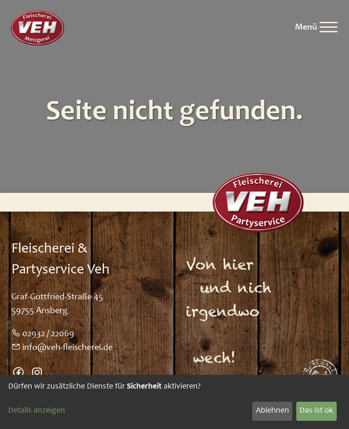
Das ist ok (316, 411)
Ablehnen (272, 411)
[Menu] (316, 28)
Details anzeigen (36, 411)
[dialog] (174, 402)
